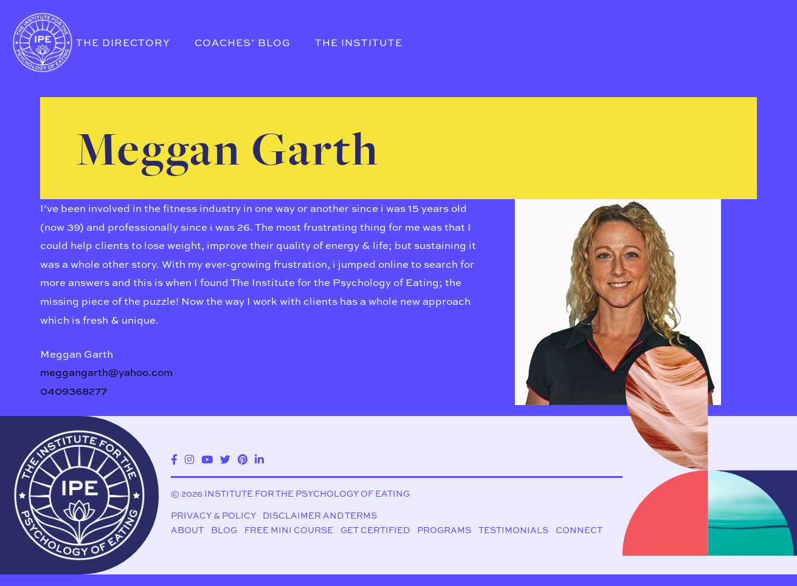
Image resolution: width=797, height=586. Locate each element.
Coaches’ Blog (243, 42)
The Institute (358, 42)
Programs (444, 530)
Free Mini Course (288, 530)
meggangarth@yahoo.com (106, 372)
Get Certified (375, 530)
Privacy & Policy (213, 516)
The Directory (123, 42)
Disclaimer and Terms (320, 516)
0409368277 (73, 391)
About (187, 530)
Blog (224, 530)
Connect (579, 530)
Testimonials (513, 530)
